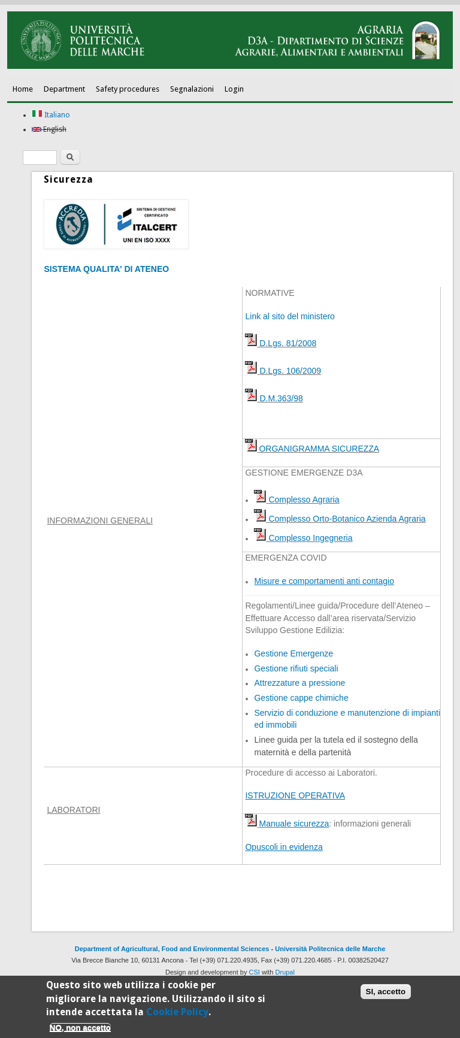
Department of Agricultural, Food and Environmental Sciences (172, 948)
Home (23, 88)
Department (64, 88)
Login (234, 88)
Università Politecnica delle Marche (330, 948)
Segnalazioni (192, 88)
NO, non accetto (80, 1029)
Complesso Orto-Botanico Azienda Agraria (346, 518)
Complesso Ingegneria (310, 538)
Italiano (51, 115)
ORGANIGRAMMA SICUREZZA (319, 448)
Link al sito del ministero (289, 316)
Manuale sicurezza (294, 823)
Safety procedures (127, 88)
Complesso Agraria (303, 499)
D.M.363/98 (280, 398)
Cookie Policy (177, 1014)
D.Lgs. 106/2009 (290, 371)
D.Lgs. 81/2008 (286, 343)
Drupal (285, 972)
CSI (254, 972)
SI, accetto (386, 993)
